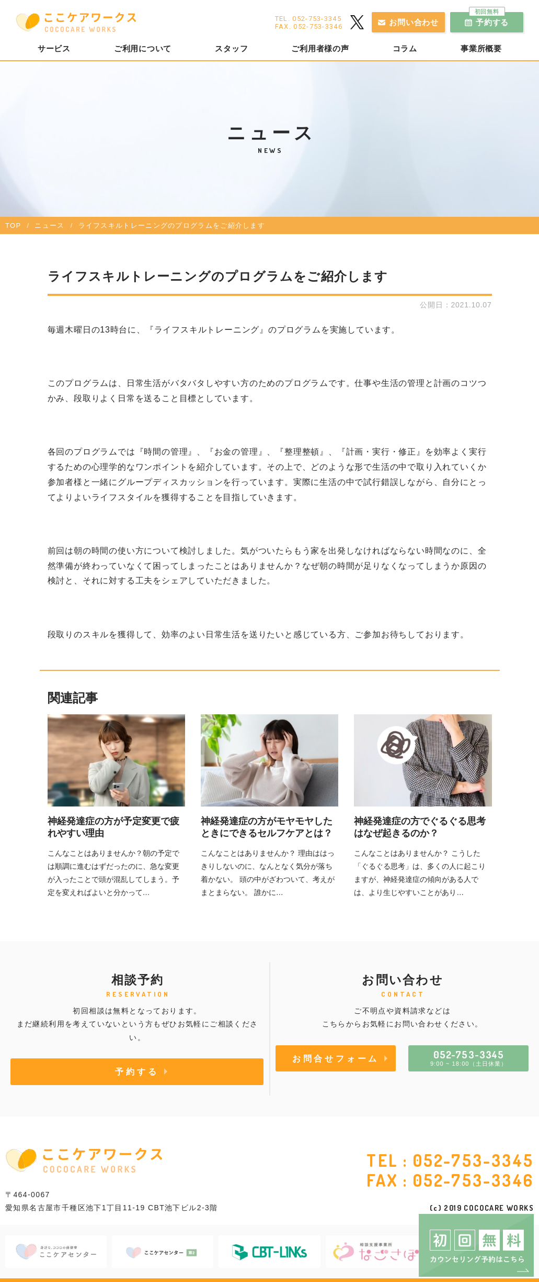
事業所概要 (481, 49)
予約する (489, 19)
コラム (405, 49)
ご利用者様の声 (320, 49)
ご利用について (142, 49)
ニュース (49, 225)
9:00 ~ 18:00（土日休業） (468, 1057)
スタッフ (231, 49)
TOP (13, 225)
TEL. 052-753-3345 (308, 19)
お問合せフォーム (335, 1058)
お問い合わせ (414, 22)
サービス (54, 49)
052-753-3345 (473, 1160)
